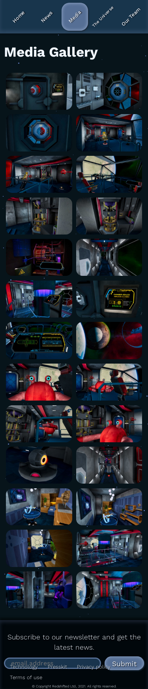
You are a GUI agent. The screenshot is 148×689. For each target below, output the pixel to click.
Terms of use (26, 677)
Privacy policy (94, 667)
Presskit (57, 667)
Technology (24, 667)
